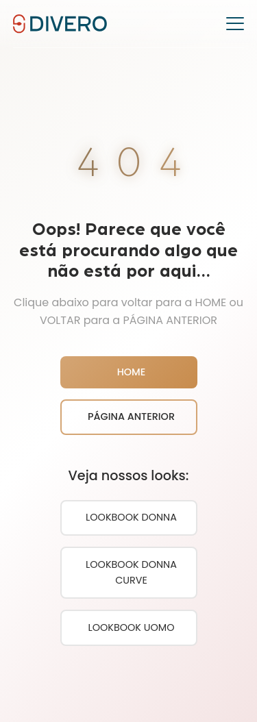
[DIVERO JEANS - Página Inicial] (60, 22)
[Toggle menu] (235, 24)
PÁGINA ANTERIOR (131, 416)
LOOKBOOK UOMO (131, 627)
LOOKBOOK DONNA (131, 517)
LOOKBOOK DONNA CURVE (131, 572)
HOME (131, 372)
